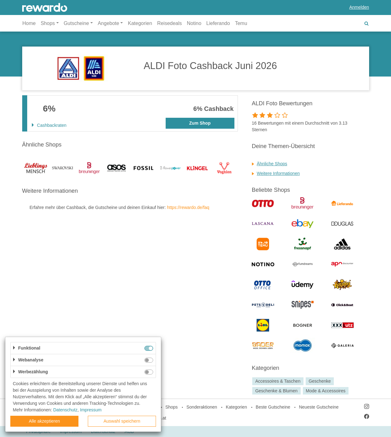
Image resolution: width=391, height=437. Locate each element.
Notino (194, 23)
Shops (171, 407)
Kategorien (140, 23)
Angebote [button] (108, 23)
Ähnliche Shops (272, 163)
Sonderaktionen (201, 407)
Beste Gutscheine (273, 407)
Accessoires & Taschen (277, 381)
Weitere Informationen (278, 173)
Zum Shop (199, 123)
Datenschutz (65, 409)
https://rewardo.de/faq (188, 207)
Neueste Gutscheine (318, 407)
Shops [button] (48, 23)
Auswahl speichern (121, 421)
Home (29, 23)
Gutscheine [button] (76, 23)
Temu (241, 23)
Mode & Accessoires (325, 390)
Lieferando (218, 23)
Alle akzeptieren (44, 421)
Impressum (91, 409)
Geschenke (319, 381)
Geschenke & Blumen (276, 390)
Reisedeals (169, 23)
